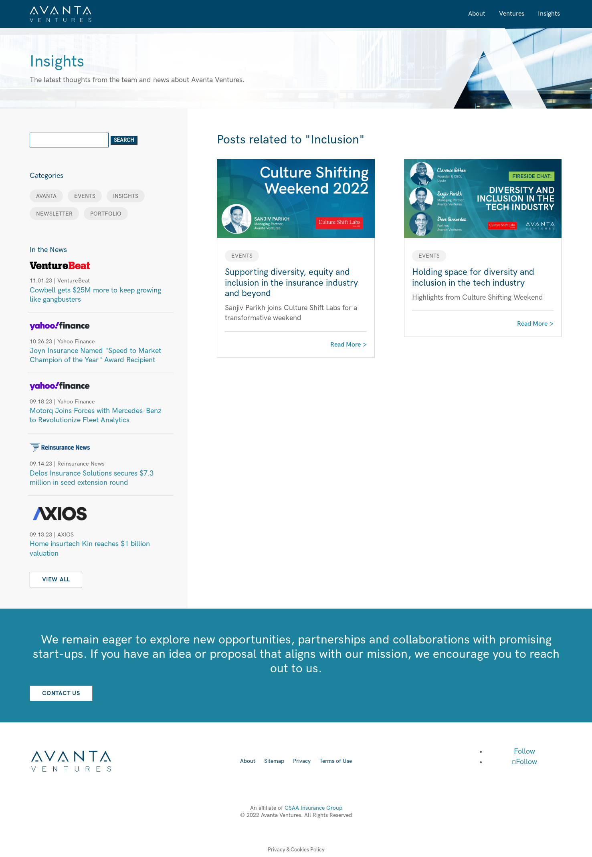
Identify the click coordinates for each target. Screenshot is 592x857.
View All (56, 579)
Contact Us (61, 693)
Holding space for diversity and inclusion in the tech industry (473, 277)
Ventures (511, 14)
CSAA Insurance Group (313, 808)
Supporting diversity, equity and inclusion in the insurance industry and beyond (291, 283)
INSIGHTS (125, 196)
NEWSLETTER (54, 213)
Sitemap (274, 761)
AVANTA (46, 196)
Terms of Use (335, 761)
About (476, 14)
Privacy (302, 761)
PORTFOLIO (105, 213)
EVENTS (84, 196)
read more (345, 345)
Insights (549, 14)
